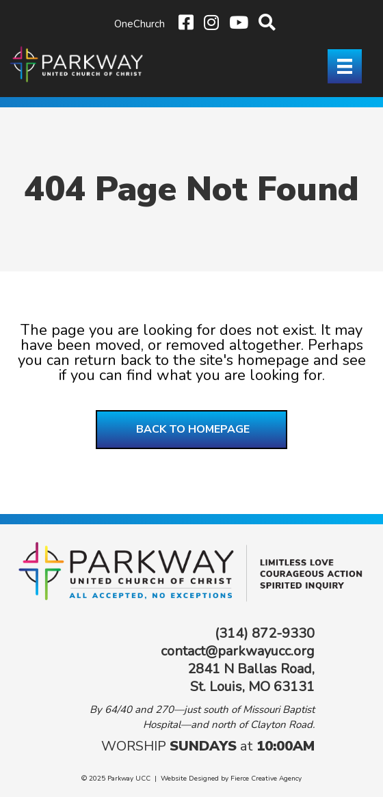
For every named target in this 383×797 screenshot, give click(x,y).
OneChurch (139, 24)
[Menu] (345, 66)
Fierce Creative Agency (266, 778)
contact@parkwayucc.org (238, 651)
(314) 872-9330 (265, 633)
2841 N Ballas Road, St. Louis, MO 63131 (251, 678)
